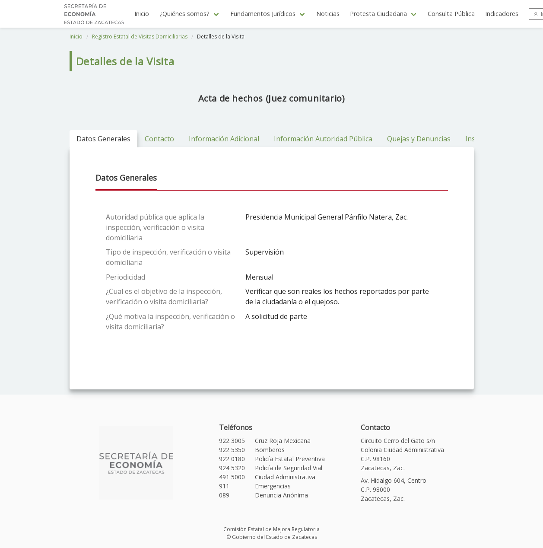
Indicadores (501, 14)
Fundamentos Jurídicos (262, 14)
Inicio (141, 14)
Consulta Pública (451, 14)
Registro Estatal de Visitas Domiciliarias (139, 36)
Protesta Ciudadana (378, 14)
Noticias (328, 14)
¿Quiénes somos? (184, 14)
